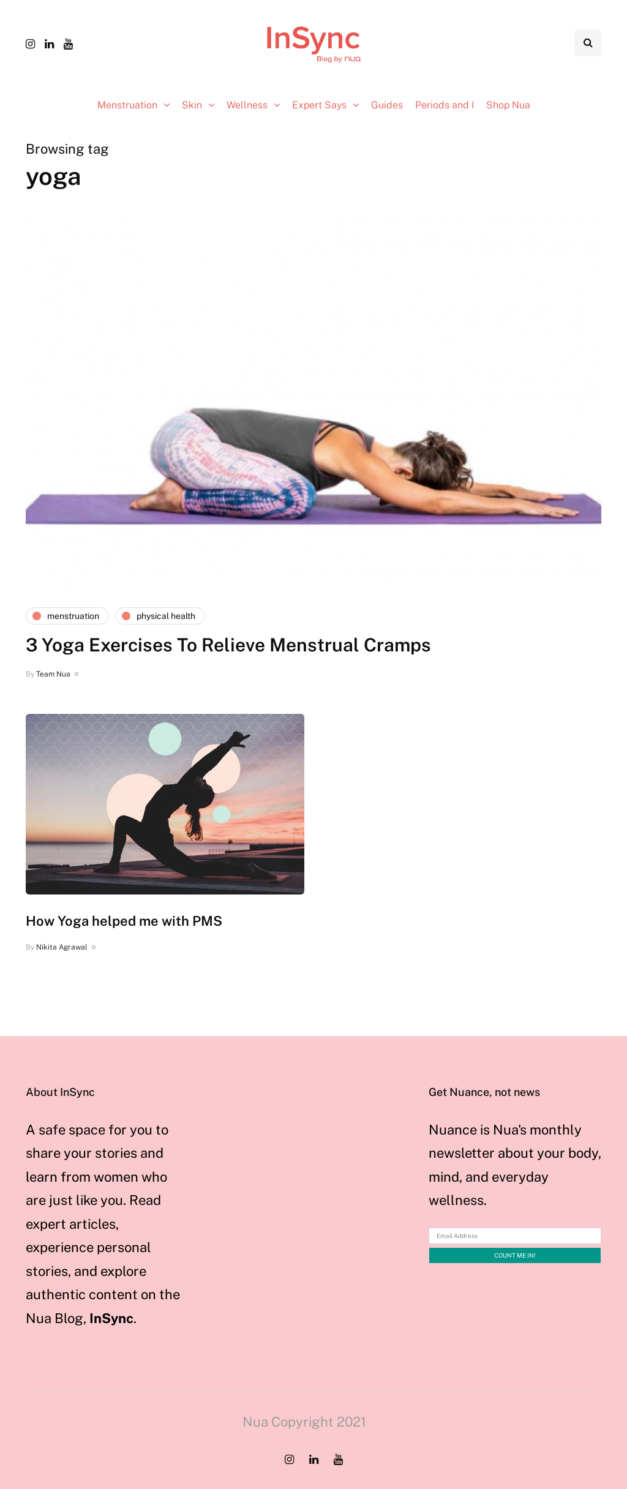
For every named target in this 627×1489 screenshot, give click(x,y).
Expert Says (319, 105)
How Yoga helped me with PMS (124, 921)
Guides (387, 105)
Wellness (247, 105)
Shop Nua (508, 105)
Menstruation (127, 105)
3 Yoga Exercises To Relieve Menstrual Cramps (228, 645)
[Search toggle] (587, 42)
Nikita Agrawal (62, 947)
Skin (192, 105)
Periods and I (444, 105)
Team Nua (53, 674)
